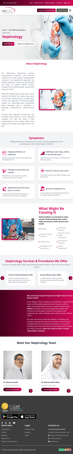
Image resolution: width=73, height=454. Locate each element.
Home (4, 30)
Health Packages (49, 3)
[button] (70, 278)
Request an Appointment (46, 10)
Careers (4, 432)
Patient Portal (62, 10)
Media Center (39, 3)
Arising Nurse (6, 429)
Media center (6, 438)
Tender (27, 435)
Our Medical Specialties (17, 30)
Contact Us (59, 3)
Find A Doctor (8, 44)
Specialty (4, 435)
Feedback (28, 432)
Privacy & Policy (30, 429)
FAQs (31, 3)
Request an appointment (25, 44)
